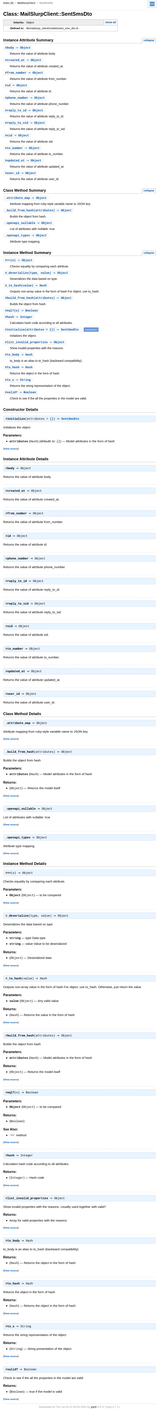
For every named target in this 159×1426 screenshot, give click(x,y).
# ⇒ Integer (19, 321)
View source (11, 454)
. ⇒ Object (26, 200)
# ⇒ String (18, 385)
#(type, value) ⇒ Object (37, 276)
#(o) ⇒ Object (19, 264)
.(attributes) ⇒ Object (39, 213)
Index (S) (8, 2)
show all (110, 22)
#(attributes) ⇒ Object (39, 302)
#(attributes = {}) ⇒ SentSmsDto (43, 334)
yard (93, 1419)
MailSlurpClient (26, 2)
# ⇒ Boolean (21, 398)
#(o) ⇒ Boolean (22, 315)
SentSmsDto (71, 424)
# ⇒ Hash (19, 359)
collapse (148, 40)
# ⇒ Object (18, 48)
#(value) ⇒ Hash (26, 289)
